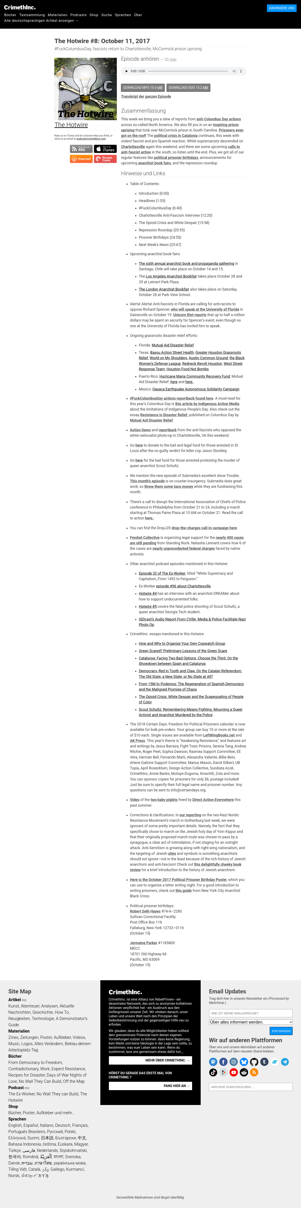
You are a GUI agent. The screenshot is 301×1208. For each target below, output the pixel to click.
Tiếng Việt (17, 1169)
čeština (49, 1144)
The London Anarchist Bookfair (164, 289)
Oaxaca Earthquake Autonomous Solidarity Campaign (195, 389)
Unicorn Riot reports (190, 315)
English (15, 1125)
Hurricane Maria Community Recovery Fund (194, 376)
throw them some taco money (168, 486)
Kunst (13, 1005)
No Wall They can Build (57, 1093)
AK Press (137, 741)
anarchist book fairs (154, 163)
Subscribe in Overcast (81, 159)
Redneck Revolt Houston (202, 364)
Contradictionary (23, 1068)
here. (189, 382)
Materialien (58, 15)
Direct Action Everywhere (213, 800)
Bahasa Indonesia (24, 1144)
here (173, 382)
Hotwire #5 (148, 606)
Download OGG (188, 88)
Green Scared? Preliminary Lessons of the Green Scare (183, 651)
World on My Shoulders (168, 358)
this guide (184, 891)
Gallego (57, 1169)
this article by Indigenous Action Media (207, 404)
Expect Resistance (68, 1068)
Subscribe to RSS (81, 149)
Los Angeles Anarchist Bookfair (171, 276)
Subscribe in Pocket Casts (105, 159)
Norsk (13, 1175)
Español (30, 1125)
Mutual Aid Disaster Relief (173, 345)
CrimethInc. (20, 7)
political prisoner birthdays (176, 158)
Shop (94, 15)
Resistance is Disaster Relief (163, 415)
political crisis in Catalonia (175, 136)
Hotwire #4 (148, 593)
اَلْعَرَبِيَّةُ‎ (46, 1156)
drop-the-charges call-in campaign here (204, 528)
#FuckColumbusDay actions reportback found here (171, 398)
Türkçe (14, 1150)
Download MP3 (142, 88)
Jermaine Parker (143, 943)
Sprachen (123, 15)
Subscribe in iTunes (105, 149)
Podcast (16, 1087)
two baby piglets (164, 800)
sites (172, 853)
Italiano (46, 1125)
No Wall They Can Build (40, 1081)
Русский (55, 1131)
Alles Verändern (48, 1043)
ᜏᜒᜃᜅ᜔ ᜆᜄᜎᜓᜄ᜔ (35, 1175)
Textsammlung (32, 15)
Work (45, 1068)
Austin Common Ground (208, 358)
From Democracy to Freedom (35, 1062)
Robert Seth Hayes (145, 911)
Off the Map (73, 1081)
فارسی (29, 1150)
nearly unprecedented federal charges (184, 548)
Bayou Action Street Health (172, 352)
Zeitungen (29, 1037)
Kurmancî (75, 1169)
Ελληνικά (17, 1137)
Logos (27, 1043)
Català (34, 1169)
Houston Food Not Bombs (188, 369)
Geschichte (42, 1012)
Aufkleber (62, 1037)
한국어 (14, 1156)
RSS (24, 1000)
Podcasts (78, 15)
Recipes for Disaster (26, 1075)
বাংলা (58, 1156)
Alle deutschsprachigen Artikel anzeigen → (41, 20)
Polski (70, 1131)
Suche (106, 15)
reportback (168, 430)
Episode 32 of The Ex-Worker (162, 573)
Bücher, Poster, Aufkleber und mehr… (41, 1112)
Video (134, 800)
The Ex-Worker (21, 1093)
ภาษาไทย (43, 1163)
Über (138, 15)
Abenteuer (30, 1005)
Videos (79, 1037)
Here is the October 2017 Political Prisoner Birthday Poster (178, 880)
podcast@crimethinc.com (91, 138)
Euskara (65, 1144)
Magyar (81, 1144)
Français (80, 1125)
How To (62, 1012)
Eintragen (281, 1031)
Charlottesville (133, 147)
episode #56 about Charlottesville (183, 586)
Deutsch (62, 1125)
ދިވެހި (45, 1169)
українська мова (69, 1163)
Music (13, 1043)
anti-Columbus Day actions (219, 119)
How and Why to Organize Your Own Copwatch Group (182, 643)
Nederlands (47, 1150)
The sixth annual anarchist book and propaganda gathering (186, 263)
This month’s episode (147, 481)
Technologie (43, 1018)
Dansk (14, 1163)
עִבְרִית (27, 1163)
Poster (46, 1037)
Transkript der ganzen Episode (146, 96)
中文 (82, 1137)
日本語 (47, 1137)
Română (30, 1156)
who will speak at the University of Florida (205, 309)
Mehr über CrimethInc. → (167, 1060)
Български (65, 1137)
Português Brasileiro (26, 1131)
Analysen (49, 1005)
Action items (140, 430)
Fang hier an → (177, 1086)
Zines (13, 1037)
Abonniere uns (282, 8)
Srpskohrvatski (73, 1150)
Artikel (14, 999)
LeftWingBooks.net (219, 735)
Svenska (72, 1156)
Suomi (33, 1137)
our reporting (190, 815)
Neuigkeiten (19, 1018)
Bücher (10, 15)
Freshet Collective (145, 538)
